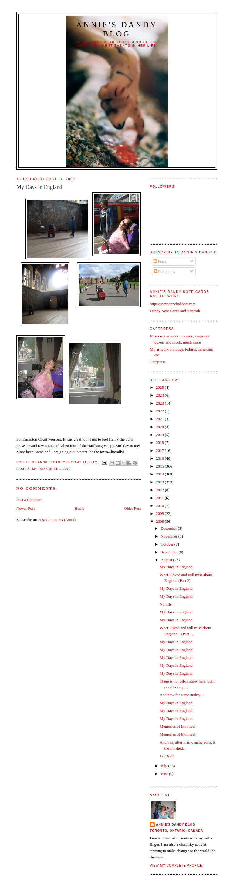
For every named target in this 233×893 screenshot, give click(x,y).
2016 (160, 458)
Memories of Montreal (177, 726)
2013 (160, 482)
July (164, 766)
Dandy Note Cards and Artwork (175, 310)
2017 (160, 450)
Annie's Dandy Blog (116, 29)
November (169, 536)
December (169, 528)
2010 (160, 505)
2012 (160, 490)
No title (165, 604)
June (165, 773)
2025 (160, 387)
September (170, 552)
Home (79, 508)
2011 (160, 497)
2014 (160, 474)
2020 (160, 427)
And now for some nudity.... (182, 695)
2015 (160, 466)
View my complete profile (176, 865)
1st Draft (167, 756)
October (167, 544)
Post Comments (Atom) (57, 519)
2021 (160, 419)
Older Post (132, 508)
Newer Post (25, 508)
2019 (160, 434)
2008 (160, 521)
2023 (160, 403)
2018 (160, 442)
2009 (160, 513)
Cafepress (157, 362)
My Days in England (51, 469)
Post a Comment (29, 499)
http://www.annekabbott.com (173, 303)
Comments (164, 271)
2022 (160, 411)
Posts (160, 261)
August (167, 560)
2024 (160, 395)
